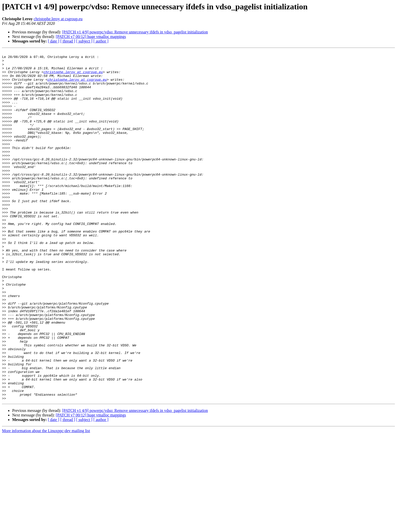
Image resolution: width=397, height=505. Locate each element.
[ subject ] (84, 41)
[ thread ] (67, 41)
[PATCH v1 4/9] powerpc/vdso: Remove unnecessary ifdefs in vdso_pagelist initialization (135, 32)
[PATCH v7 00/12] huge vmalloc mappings (91, 36)
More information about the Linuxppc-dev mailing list (46, 500)
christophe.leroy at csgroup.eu (58, 19)
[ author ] (101, 41)
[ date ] (53, 41)
